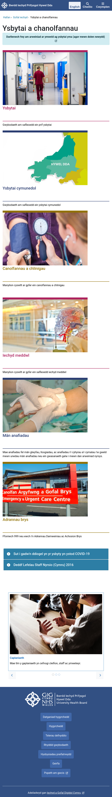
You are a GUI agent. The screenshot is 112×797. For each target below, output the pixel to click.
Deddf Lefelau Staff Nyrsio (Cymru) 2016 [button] (44, 565)
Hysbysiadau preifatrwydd (56, 754)
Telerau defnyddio (56, 735)
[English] (74, 6)
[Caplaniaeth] (56, 631)
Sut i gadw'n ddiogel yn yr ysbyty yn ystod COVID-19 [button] (52, 554)
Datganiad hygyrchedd (56, 717)
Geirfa (56, 763)
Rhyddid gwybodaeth (56, 744)
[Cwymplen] (103, 5)
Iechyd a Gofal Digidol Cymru (64, 792)
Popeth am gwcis (54, 772)
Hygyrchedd (56, 726)
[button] (12, 675)
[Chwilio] (87, 5)
